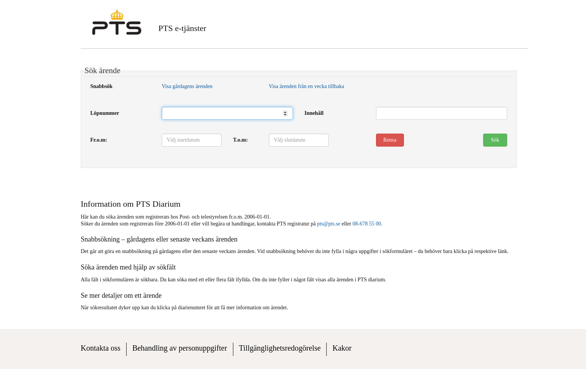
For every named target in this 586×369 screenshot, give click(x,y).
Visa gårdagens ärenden (187, 86)
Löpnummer (104, 113)
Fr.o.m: (98, 140)
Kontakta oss (100, 348)
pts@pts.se (328, 224)
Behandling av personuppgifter (179, 348)
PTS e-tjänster (182, 28)
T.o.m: (240, 140)
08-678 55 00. (368, 224)
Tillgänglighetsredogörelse (280, 348)
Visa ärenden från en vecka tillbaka (306, 86)
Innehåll (314, 113)
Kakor (342, 348)
